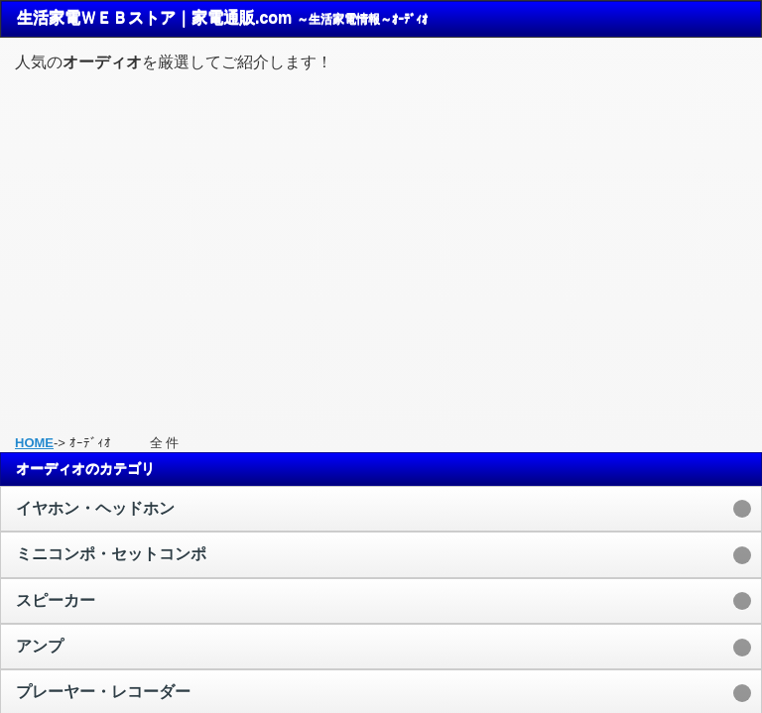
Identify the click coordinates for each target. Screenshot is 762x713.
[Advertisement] (381, 245)
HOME (34, 442)
